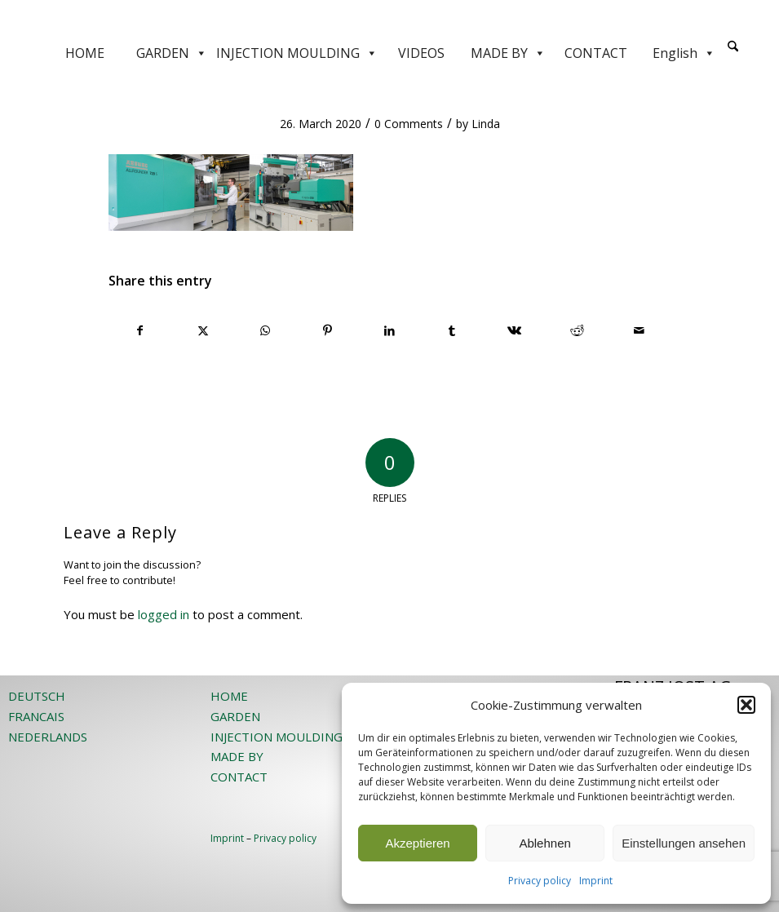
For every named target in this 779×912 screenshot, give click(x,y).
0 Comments (408, 123)
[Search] (733, 47)
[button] (746, 705)
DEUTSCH (36, 696)
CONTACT (595, 53)
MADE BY (508, 53)
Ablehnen (544, 843)
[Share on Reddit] (577, 330)
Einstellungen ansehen (684, 843)
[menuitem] (733, 53)
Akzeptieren (417, 843)
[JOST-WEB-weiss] (390, 18)
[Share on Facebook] (140, 330)
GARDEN (171, 53)
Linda (485, 123)
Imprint (596, 881)
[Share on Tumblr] (452, 330)
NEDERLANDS (47, 736)
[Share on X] (202, 330)
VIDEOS (421, 53)
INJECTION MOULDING (297, 53)
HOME (84, 53)
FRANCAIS (36, 716)
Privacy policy (539, 881)
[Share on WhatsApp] (264, 330)
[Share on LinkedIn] (389, 330)
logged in (163, 614)
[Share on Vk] (514, 330)
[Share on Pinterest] (327, 330)
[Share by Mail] (640, 330)
